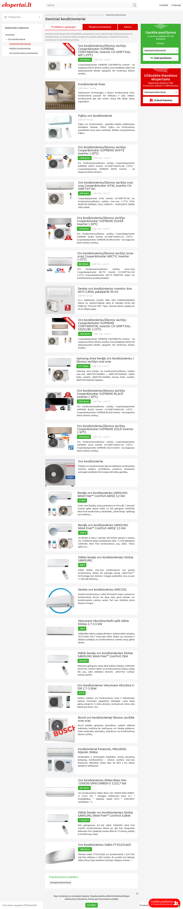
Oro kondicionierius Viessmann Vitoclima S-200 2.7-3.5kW (106, 687)
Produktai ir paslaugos (63, 27)
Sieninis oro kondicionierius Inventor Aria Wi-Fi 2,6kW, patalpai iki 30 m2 (105, 290)
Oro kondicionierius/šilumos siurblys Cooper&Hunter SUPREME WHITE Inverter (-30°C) (102, 150)
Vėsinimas (10, 35)
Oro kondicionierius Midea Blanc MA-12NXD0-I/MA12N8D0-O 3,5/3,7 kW (102, 781)
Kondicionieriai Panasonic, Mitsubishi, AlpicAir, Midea (102, 750)
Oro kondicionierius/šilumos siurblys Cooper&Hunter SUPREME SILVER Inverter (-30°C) (101, 221)
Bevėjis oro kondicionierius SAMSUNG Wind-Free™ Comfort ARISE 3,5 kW (103, 526)
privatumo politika (110, 899)
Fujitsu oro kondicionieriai (95, 115)
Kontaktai (163, 5)
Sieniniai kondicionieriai (20, 44)
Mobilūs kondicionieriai (20, 48)
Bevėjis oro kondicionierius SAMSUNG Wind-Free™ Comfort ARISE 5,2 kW (102, 494)
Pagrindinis (49, 15)
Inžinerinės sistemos (17, 27)
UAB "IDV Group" (85, 120)
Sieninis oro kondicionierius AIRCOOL (102, 589)
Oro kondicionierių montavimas (23, 53)
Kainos (128, 27)
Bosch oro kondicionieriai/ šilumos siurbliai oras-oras (106, 719)
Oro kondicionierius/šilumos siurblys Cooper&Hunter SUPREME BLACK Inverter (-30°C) (101, 394)
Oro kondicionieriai (16, 39)
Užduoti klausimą (160, 100)
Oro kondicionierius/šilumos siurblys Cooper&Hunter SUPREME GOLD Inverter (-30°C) (105, 429)
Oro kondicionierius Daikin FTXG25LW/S (104, 844)
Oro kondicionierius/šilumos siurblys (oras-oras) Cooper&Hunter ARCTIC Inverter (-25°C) (105, 256)
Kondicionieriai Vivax (91, 84)
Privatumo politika (148, 905)
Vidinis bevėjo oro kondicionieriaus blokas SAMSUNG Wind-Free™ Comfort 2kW (105, 654)
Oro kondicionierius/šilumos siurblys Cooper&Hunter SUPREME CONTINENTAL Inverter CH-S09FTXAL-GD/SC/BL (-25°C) (104, 324)
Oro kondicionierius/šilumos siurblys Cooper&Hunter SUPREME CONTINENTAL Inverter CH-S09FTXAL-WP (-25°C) (104, 50)
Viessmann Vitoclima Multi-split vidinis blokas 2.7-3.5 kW (103, 622)
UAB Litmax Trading (87, 88)
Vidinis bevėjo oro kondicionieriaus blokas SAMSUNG (105, 559)
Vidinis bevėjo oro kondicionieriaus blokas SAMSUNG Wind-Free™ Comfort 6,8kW (105, 814)
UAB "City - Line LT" (102, 60)
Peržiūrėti (160, 43)
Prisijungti (176, 5)
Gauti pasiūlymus (161, 58)
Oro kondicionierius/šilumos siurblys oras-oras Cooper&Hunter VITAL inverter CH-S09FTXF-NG (106, 185)
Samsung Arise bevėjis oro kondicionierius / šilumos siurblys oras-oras (105, 360)
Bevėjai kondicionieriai (60, 882)
